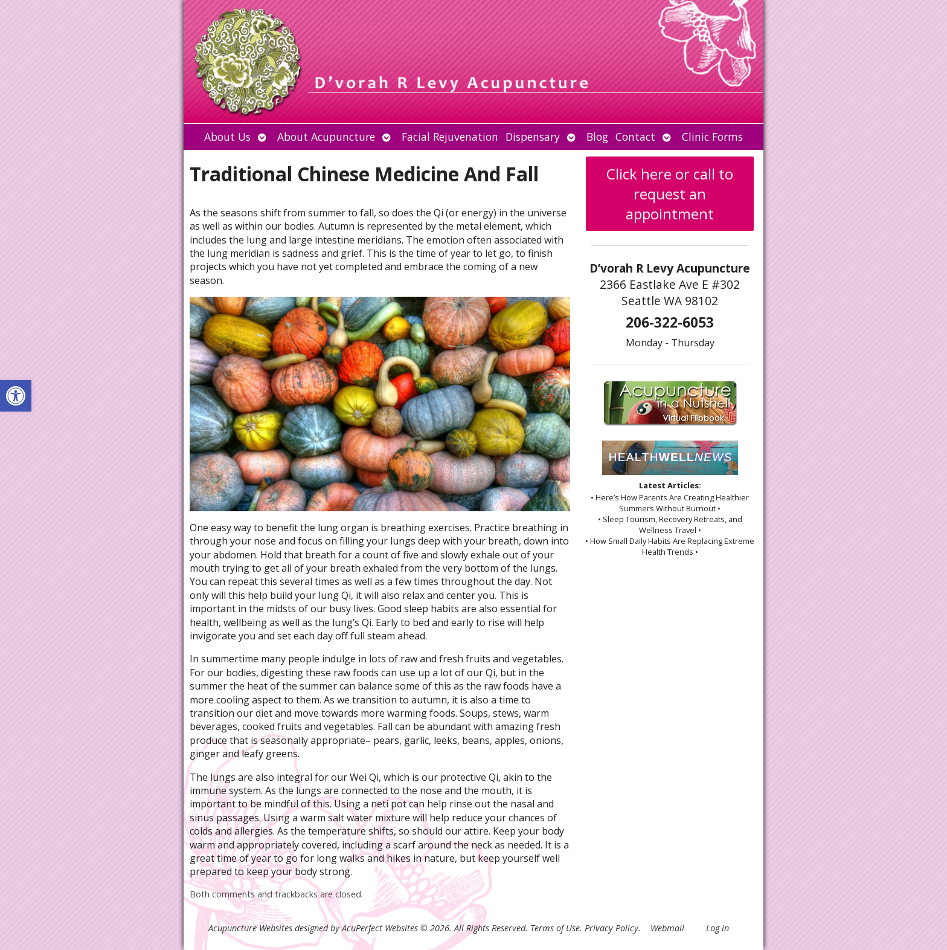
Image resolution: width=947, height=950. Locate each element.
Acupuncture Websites (250, 928)
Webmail (667, 928)
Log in (717, 928)
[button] (15, 396)
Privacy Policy (611, 928)
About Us (227, 136)
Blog (597, 136)
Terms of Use (555, 928)
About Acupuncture (326, 136)
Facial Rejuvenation (450, 136)
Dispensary (533, 136)
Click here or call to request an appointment (669, 194)
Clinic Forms (712, 136)
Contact (635, 136)
